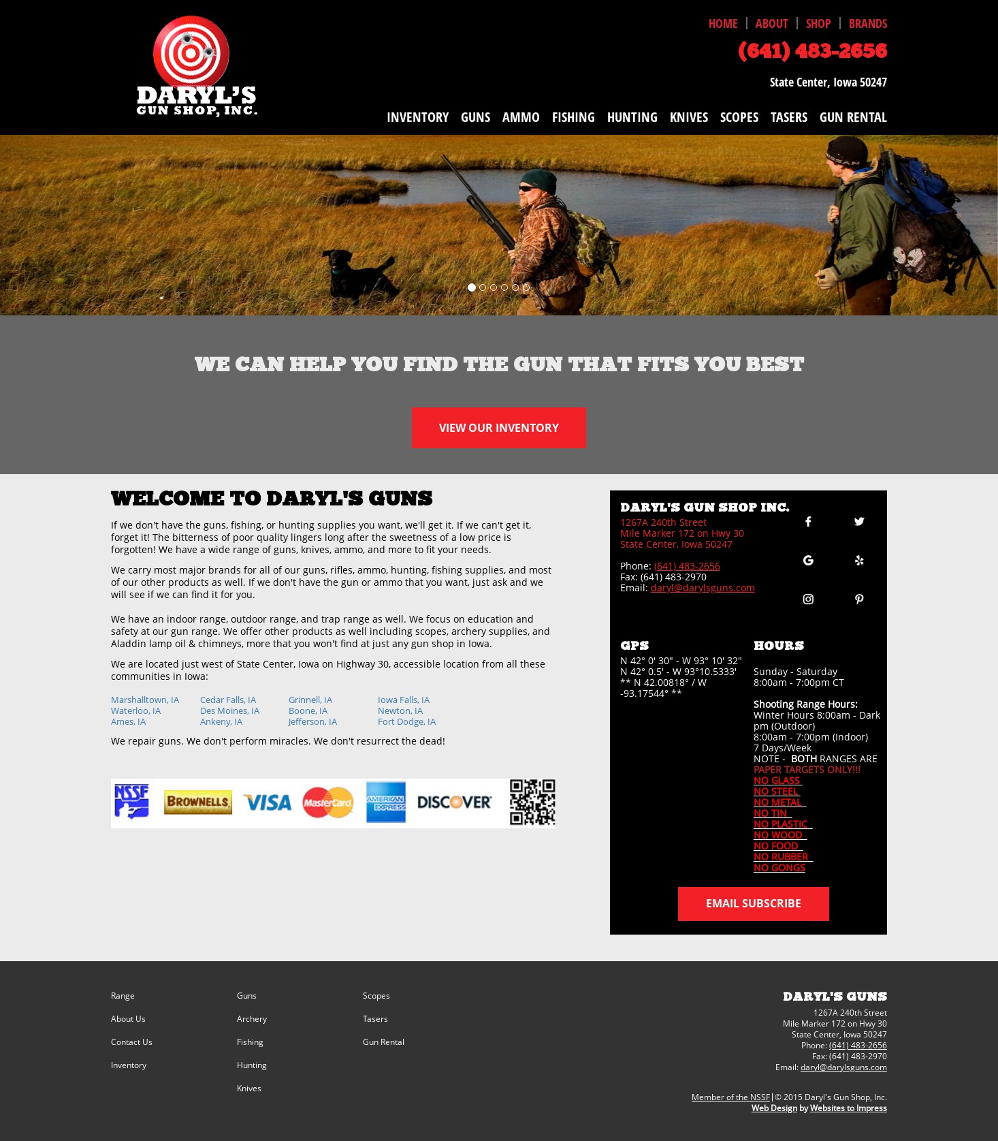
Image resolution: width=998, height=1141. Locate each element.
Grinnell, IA (310, 699)
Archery (252, 1019)
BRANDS (868, 23)
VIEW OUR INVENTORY (499, 427)
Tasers (375, 1019)
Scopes (376, 996)
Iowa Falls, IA (404, 699)
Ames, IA (128, 721)
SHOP (818, 23)
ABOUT (772, 23)
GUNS (475, 117)
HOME (723, 23)
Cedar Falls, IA (228, 699)
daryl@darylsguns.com (703, 587)
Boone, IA (308, 710)
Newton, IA (400, 710)
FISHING (573, 117)
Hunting (252, 1065)
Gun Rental (383, 1042)
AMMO (521, 117)
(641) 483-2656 (687, 565)
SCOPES (739, 117)
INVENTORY (418, 117)
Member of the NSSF (731, 1097)
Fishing (250, 1042)
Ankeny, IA (221, 721)
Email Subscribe (753, 903)
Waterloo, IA (136, 710)
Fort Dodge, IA (407, 721)
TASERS (789, 117)
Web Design (774, 1108)
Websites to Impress (848, 1108)
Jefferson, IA (313, 721)
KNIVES (689, 117)
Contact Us (131, 1042)
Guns (247, 996)
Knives (249, 1088)
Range (123, 996)
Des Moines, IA (229, 710)
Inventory (128, 1065)
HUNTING (632, 117)
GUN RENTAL (853, 117)
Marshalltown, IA (145, 699)
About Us (128, 1019)
